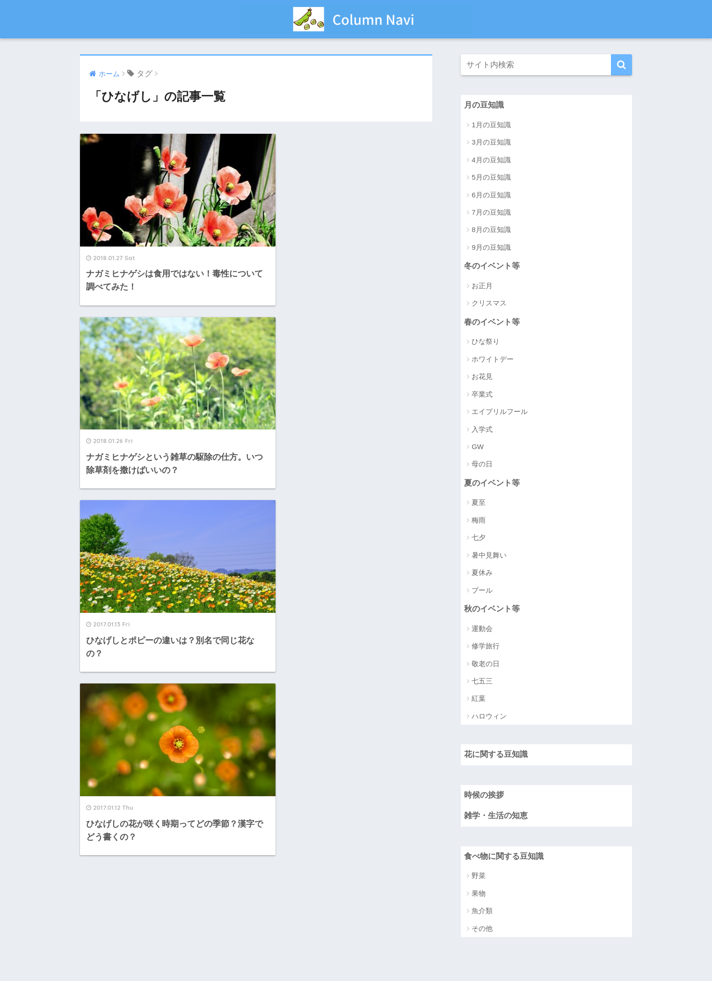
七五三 (482, 681)
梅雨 (479, 520)
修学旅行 (486, 646)
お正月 (482, 286)
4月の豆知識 (491, 160)
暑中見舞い (489, 555)
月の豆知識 (484, 105)
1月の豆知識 (491, 125)
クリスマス (489, 303)
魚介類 (482, 911)
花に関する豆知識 (496, 754)
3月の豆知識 (491, 142)
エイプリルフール (500, 411)
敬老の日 (486, 664)
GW (478, 447)
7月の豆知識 (491, 212)
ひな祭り (486, 342)
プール (482, 590)
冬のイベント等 (492, 266)
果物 (479, 894)
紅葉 (479, 699)
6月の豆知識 (491, 195)
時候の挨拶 (484, 795)
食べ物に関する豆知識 (504, 856)
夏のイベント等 (492, 483)
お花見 (482, 377)
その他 (482, 929)
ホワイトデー (493, 359)
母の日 (482, 464)
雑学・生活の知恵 (496, 816)
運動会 (482, 628)
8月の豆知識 (491, 230)
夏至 (479, 503)
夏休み (482, 573)
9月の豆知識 (491, 247)
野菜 (479, 876)
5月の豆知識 (491, 177)
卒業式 (482, 394)
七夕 (479, 538)
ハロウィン (489, 716)
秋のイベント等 (492, 608)
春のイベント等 (492, 322)
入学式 (482, 429)
